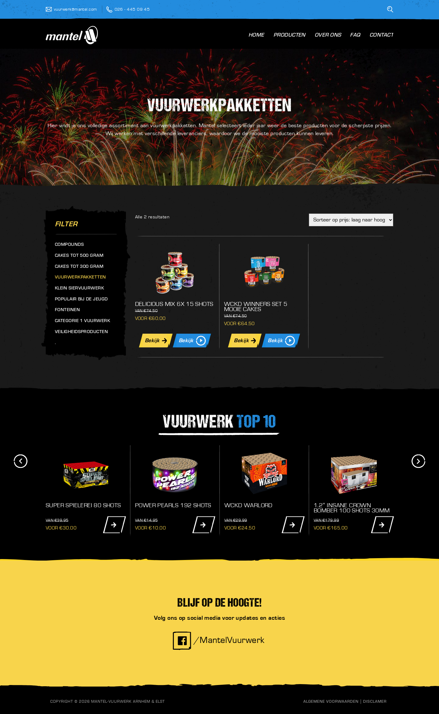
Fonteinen (67, 310)
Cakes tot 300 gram (79, 267)
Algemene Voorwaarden (331, 702)
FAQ (355, 35)
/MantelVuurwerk (218, 640)
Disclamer (375, 702)
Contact (381, 35)
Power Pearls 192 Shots (173, 505)
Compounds (69, 245)
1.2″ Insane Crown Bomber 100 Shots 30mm (352, 508)
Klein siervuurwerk (79, 288)
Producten (289, 35)
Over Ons (328, 35)
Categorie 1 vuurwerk (82, 321)
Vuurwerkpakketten (80, 277)
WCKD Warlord (248, 505)
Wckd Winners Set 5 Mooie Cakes (255, 306)
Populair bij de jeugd (81, 299)
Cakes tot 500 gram (79, 256)
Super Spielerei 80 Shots (83, 505)
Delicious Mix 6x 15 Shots (174, 304)
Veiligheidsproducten (81, 332)
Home (256, 35)
